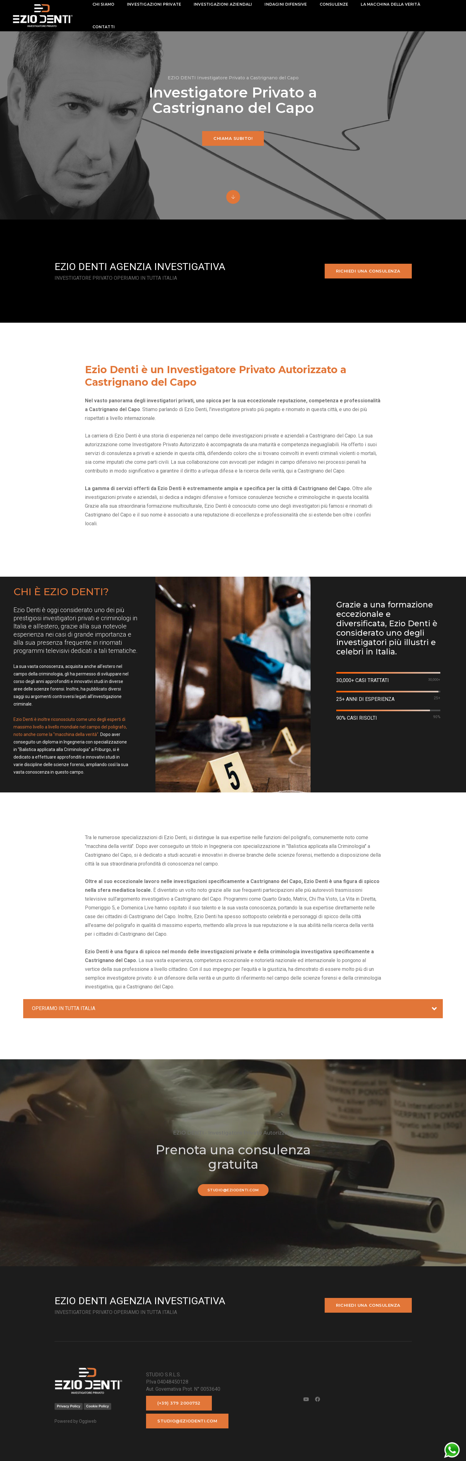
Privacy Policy (69, 1406)
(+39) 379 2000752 (179, 1402)
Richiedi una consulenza (368, 270)
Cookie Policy (97, 1406)
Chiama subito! (233, 138)
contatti (108, 26)
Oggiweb (88, 1421)
